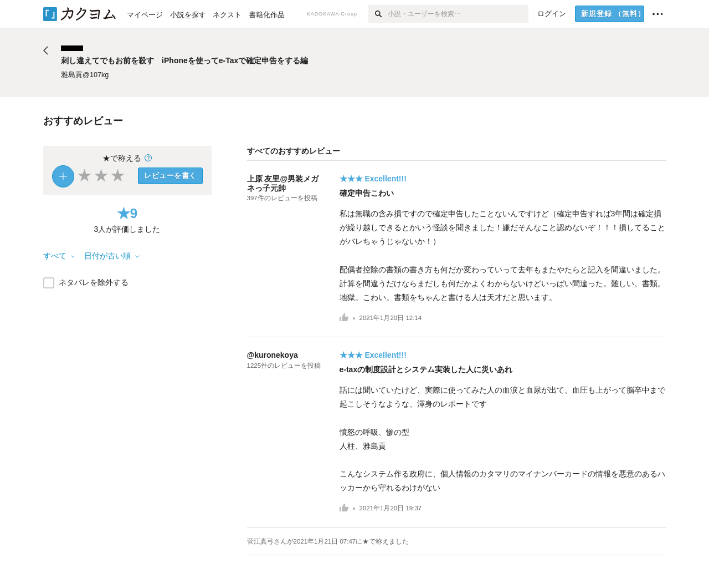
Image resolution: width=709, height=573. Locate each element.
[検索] (378, 14)
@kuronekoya (272, 355)
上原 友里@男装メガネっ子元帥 (283, 183)
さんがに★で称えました (341, 541)
